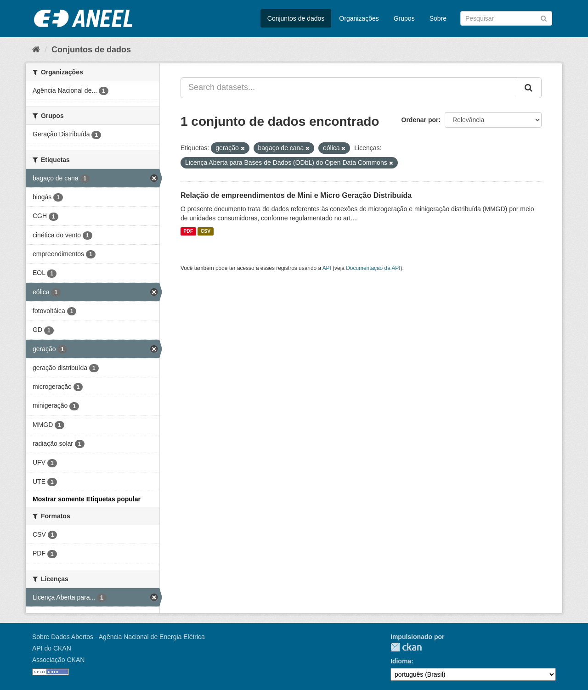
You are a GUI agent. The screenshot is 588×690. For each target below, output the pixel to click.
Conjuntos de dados (296, 18)
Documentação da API (373, 268)
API (326, 268)
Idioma (400, 661)
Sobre (438, 18)
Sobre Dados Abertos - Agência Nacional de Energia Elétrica (118, 636)
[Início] (36, 49)
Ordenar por (420, 119)
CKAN (406, 647)
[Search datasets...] (349, 87)
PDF (188, 231)
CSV (206, 231)
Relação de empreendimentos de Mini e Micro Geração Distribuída (296, 195)
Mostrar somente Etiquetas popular (87, 499)
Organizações (359, 18)
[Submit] (544, 18)
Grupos (404, 18)
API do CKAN (51, 648)
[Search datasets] (506, 18)
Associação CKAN (58, 659)
